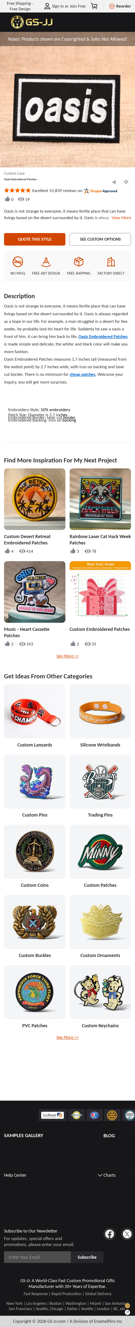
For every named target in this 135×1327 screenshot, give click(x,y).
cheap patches (82, 374)
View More (120, 217)
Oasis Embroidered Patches (103, 336)
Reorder (123, 6)
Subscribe (87, 1257)
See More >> (67, 656)
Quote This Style (35, 239)
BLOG (109, 1136)
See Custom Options (100, 239)
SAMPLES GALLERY (23, 1135)
